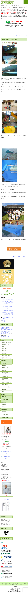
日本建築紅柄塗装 (6, 376)
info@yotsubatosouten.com (15, 27)
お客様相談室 (4, 409)
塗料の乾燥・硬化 (6, 355)
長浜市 (8, 333)
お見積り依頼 (5, 414)
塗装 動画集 (5, 384)
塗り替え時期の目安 (6, 342)
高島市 (4, 333)
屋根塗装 (4, 370)
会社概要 (4, 404)
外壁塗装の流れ (5, 367)
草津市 (8, 329)
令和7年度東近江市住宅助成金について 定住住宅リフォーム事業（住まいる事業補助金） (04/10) (7, 313)
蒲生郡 (6, 332)
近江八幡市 (8, 327)
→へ (5, 495)
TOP (17, 35)
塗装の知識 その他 (6, 358)
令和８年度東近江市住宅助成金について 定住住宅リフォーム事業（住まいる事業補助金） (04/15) (7, 302)
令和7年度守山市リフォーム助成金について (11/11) (7, 308)
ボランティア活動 (23, 35)
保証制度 (4, 389)
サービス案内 (4, 363)
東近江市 (3, 327)
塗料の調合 (4, 350)
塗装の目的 (4, 348)
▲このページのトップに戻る (20, 256)
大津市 (4, 329)
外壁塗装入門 (4, 340)
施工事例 (3, 394)
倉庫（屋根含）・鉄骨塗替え (7, 379)
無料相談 (4, 411)
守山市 (2, 332)
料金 (3, 391)
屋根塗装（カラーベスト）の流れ (7, 373)
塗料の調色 (4, 353)
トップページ (4, 285)
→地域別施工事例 (5, 336)
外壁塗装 (4, 365)
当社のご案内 (4, 402)
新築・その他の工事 (6, 382)
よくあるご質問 (4, 399)
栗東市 (5, 331)
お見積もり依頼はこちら (14, 249)
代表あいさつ (5, 406)
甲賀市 (2, 328)
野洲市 (6, 328)
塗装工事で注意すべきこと (7, 345)
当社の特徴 (3, 360)
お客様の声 (3, 396)
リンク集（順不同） (5, 538)
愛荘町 (9, 331)
